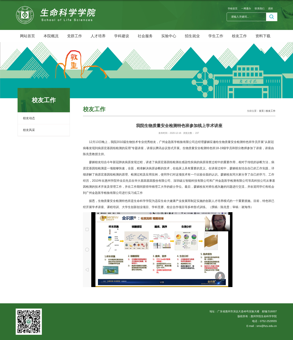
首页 (261, 110)
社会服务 (145, 36)
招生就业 (192, 36)
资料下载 (262, 36)
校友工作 (239, 36)
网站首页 (27, 36)
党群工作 (74, 36)
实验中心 (168, 36)
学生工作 (215, 36)
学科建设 (121, 36)
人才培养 (98, 36)
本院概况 (51, 36)
